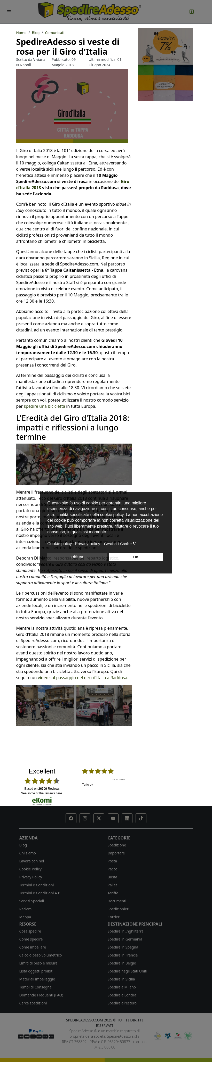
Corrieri (114, 916)
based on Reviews (41, 789)
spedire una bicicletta (44, 406)
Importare (116, 853)
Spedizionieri (119, 908)
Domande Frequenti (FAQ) (41, 995)
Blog (23, 845)
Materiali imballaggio (37, 979)
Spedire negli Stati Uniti (127, 971)
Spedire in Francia (123, 955)
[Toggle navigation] (9, 12)
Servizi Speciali (31, 900)
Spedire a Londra (122, 995)
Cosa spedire (30, 931)
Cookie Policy (30, 869)
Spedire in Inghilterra (126, 931)
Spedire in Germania (125, 939)
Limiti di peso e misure (38, 963)
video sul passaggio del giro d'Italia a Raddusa (82, 677)
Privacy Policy (30, 877)
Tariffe (113, 893)
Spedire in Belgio (122, 963)
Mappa (25, 916)
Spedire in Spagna (123, 947)
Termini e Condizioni (36, 885)
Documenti (117, 900)
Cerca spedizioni (33, 1003)
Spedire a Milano (122, 987)
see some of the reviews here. (42, 793)
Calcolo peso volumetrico (40, 955)
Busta (112, 877)
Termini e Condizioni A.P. (40, 893)
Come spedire (31, 939)
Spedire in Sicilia (121, 979)
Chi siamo (27, 853)
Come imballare (32, 947)
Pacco (112, 869)
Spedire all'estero (122, 1003)
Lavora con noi (31, 861)
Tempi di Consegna (35, 987)
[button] (71, 818)
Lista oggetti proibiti (36, 971)
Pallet (112, 885)
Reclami (26, 908)
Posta (112, 861)
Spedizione (117, 845)
